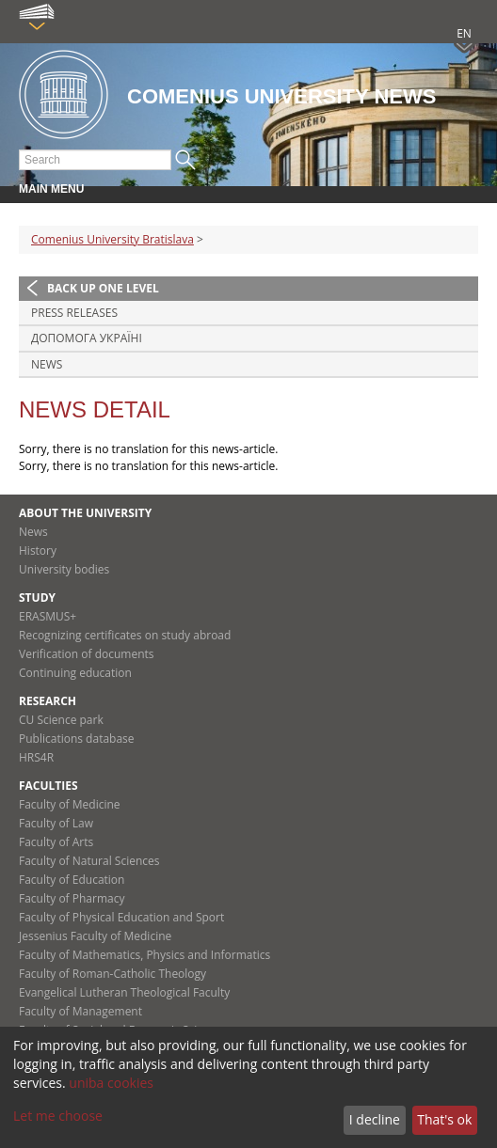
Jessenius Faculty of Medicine (95, 936)
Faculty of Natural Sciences (89, 861)
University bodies (64, 569)
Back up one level (103, 288)
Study (37, 597)
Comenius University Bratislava (112, 239)
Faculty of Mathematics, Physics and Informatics (144, 955)
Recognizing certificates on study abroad (125, 635)
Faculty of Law (56, 823)
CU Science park (61, 720)
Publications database (77, 739)
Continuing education (75, 673)
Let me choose (58, 1115)
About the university (85, 513)
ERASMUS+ (47, 616)
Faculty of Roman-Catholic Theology (112, 974)
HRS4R (36, 757)
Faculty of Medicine (69, 804)
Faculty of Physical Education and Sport (121, 917)
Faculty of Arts (56, 842)
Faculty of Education (71, 880)
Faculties (48, 786)
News (46, 364)
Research (47, 701)
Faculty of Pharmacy (71, 898)
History (37, 550)
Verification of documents (86, 654)
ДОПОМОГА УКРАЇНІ (86, 338)
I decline (374, 1119)
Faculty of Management (80, 1011)
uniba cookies (111, 1083)
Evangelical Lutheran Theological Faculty (124, 992)
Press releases (74, 313)
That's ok (444, 1119)
